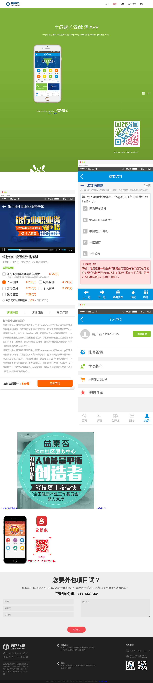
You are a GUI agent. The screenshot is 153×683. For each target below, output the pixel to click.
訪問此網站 (52, 113)
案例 (114, 4)
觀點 (122, 4)
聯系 (141, 4)
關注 (144, 657)
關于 (107, 4)
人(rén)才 (132, 4)
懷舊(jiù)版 (103, 681)
